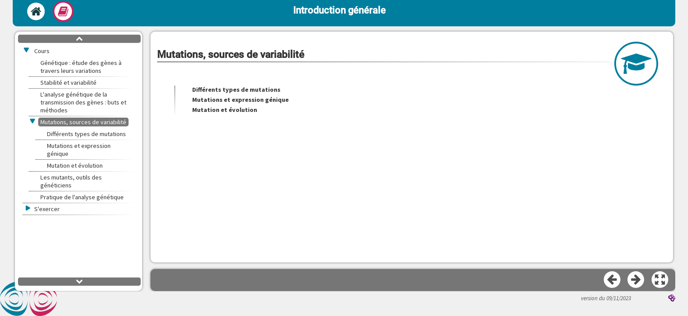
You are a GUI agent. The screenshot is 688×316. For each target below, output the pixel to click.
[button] (660, 280)
